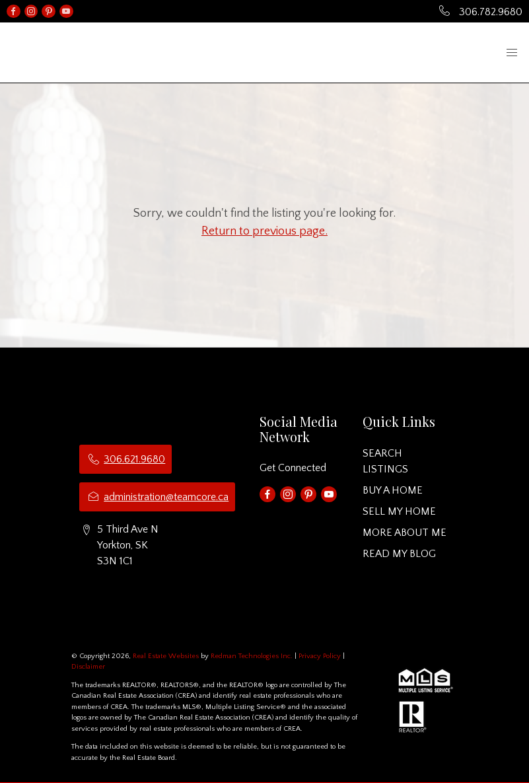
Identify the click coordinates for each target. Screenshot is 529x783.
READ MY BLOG (399, 554)
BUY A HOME (393, 490)
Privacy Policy (320, 656)
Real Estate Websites (167, 656)
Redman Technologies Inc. (253, 656)
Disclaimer (88, 667)
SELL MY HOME (399, 511)
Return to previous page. (264, 231)
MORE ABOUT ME (404, 533)
